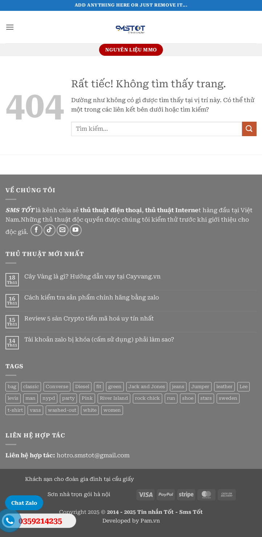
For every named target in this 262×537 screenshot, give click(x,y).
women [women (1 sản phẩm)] (112, 410)
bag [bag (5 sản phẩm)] (12, 386)
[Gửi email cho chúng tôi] (63, 230)
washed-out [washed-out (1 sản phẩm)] (62, 410)
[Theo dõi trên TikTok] (50, 230)
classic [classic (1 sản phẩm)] (31, 386)
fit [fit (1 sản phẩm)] (98, 386)
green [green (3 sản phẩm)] (115, 386)
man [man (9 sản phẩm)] (30, 398)
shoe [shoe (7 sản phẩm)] (187, 398)
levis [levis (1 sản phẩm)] (13, 398)
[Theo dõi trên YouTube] (76, 230)
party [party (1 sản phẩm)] (68, 398)
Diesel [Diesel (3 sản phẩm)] (82, 386)
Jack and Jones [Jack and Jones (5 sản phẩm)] (146, 386)
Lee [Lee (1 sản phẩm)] (243, 386)
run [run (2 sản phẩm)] (171, 398)
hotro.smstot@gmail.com (93, 455)
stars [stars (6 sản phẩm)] (206, 398)
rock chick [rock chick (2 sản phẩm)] (147, 398)
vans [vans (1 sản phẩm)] (35, 410)
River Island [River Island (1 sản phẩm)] (114, 398)
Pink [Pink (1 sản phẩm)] (87, 398)
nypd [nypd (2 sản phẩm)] (48, 398)
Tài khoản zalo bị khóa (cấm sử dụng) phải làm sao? (99, 339)
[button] (9, 27)
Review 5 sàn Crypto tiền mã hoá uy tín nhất (89, 318)
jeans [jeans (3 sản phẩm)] (178, 386)
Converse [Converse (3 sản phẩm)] (57, 386)
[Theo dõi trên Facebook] (36, 230)
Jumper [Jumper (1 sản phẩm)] (200, 386)
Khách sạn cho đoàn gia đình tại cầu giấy (79, 479)
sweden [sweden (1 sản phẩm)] (228, 398)
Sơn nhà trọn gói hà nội (80, 494)
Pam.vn (150, 521)
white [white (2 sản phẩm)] (90, 410)
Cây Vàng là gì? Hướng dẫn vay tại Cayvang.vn (92, 276)
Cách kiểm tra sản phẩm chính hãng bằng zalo (91, 297)
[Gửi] (249, 129)
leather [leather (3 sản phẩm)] (224, 386)
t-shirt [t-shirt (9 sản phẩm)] (15, 410)
